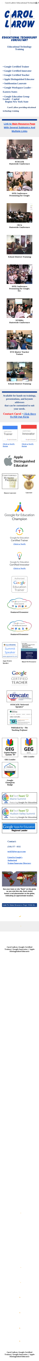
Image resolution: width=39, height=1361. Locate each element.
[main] (19, 49)
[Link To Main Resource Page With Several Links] (19, 905)
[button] (2, 3)
